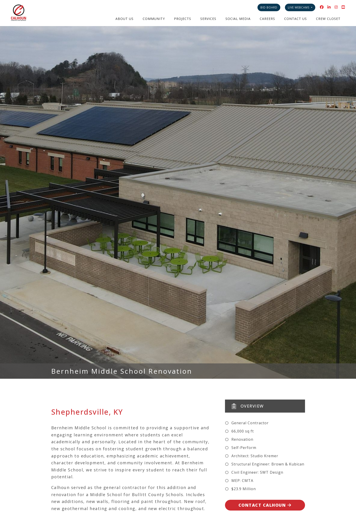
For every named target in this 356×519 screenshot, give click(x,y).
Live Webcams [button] (299, 7)
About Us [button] (124, 18)
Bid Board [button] (268, 7)
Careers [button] (267, 18)
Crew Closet (328, 18)
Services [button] (208, 18)
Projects (182, 18)
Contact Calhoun (265, 505)
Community (154, 18)
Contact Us (295, 18)
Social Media (238, 18)
